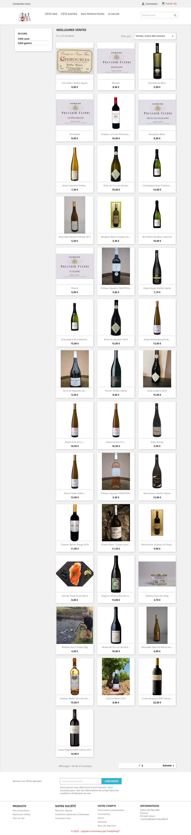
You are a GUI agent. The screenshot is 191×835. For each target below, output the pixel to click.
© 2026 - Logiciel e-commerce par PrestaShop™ (95, 831)
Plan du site (18, 818)
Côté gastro (69, 14)
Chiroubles (74, 134)
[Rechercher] (159, 15)
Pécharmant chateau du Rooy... (157, 544)
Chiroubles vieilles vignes (75, 82)
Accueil (22, 33)
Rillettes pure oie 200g (157, 595)
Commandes (104, 814)
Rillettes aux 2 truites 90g (75, 647)
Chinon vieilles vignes (116, 390)
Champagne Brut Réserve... (74, 339)
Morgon (116, 82)
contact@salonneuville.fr (154, 819)
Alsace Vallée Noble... (74, 493)
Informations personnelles (111, 810)
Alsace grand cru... (74, 442)
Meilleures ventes (21, 814)
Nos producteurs (92, 14)
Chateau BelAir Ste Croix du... (75, 698)
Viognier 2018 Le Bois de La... (116, 595)
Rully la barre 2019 (157, 390)
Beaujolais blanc (157, 134)
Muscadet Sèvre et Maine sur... (157, 647)
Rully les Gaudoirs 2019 (116, 339)
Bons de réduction (107, 825)
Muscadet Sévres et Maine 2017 (75, 236)
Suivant (169, 766)
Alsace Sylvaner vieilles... (74, 185)
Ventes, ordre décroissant (155, 36)
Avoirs (101, 817)
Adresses (102, 821)
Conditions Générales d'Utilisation (72, 814)
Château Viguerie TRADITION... (115, 288)
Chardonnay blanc (157, 82)
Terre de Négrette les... (75, 390)
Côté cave (51, 14)
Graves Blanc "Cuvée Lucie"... (115, 544)
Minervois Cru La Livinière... (116, 647)
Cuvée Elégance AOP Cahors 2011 (74, 749)
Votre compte (107, 805)
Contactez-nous (21, 3)
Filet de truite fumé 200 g (75, 595)
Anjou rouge (157, 442)
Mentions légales (63, 810)
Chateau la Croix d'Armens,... (116, 134)
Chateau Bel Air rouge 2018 (75, 544)
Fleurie (74, 288)
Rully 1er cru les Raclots (116, 185)
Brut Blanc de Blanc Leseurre (157, 236)
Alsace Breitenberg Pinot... (157, 339)
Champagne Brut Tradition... (157, 185)
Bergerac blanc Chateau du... (116, 236)
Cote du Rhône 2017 (116, 698)
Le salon (113, 14)
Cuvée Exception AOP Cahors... (157, 698)
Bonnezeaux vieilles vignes (157, 493)
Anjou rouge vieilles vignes (157, 288)
